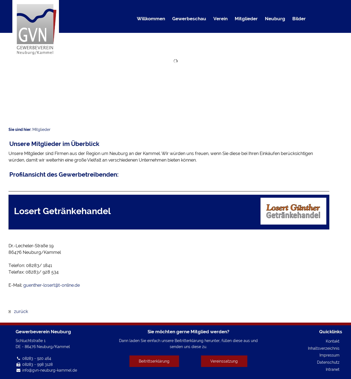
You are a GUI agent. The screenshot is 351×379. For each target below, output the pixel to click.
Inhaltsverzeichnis (323, 348)
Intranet (332, 369)
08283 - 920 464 (36, 358)
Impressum (329, 355)
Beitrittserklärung (154, 361)
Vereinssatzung (224, 361)
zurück (18, 311)
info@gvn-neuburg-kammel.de (49, 370)
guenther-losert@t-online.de (51, 285)
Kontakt (332, 341)
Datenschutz (328, 362)
